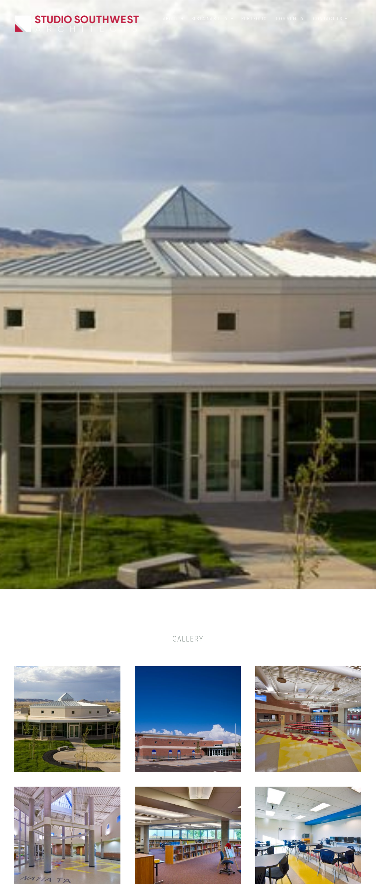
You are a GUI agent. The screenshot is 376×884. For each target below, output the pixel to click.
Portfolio (254, 18)
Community (290, 18)
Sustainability (210, 18)
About (170, 18)
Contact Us (327, 18)
